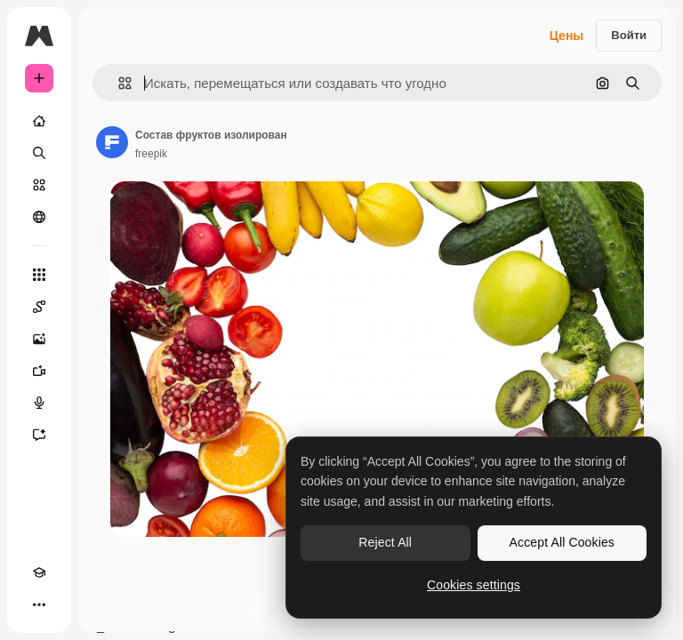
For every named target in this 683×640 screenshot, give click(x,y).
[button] (117, 83)
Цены (567, 35)
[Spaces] (39, 306)
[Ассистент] (39, 434)
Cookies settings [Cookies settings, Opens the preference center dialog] (473, 585)
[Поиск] (39, 153)
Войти (629, 35)
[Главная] (39, 121)
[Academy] (39, 572)
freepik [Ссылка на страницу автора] (151, 154)
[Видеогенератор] (39, 370)
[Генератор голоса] (39, 402)
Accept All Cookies (562, 542)
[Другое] (39, 604)
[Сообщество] (39, 217)
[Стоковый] (39, 185)
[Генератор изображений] (39, 338)
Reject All (385, 542)
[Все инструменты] (39, 274)
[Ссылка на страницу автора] (112, 142)
